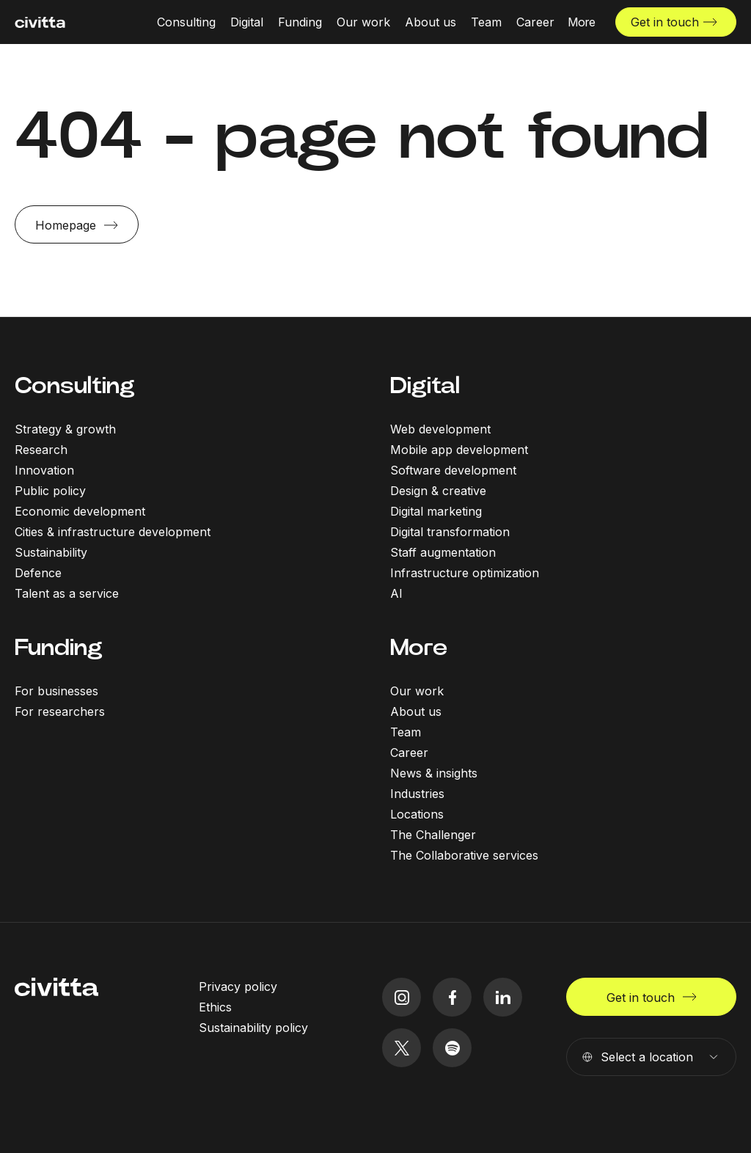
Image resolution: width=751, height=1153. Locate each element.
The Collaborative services (464, 855)
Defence (38, 572)
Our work (417, 691)
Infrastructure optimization (464, 572)
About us (416, 711)
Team (405, 732)
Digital (425, 385)
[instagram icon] (401, 997)
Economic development (80, 511)
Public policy (50, 490)
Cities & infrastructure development (112, 531)
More (418, 647)
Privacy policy (238, 986)
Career (409, 752)
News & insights (433, 773)
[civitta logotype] (40, 22)
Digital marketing (436, 511)
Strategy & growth (65, 429)
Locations (417, 814)
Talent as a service (67, 593)
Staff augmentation (443, 552)
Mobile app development (459, 449)
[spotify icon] (452, 1047)
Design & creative (438, 490)
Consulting (75, 385)
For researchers (60, 711)
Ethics (215, 1007)
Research (41, 449)
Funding (59, 647)
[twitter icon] (401, 1047)
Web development (440, 429)
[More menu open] (581, 22)
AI (396, 593)
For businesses (56, 691)
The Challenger (433, 834)
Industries (417, 793)
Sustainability (51, 552)
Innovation (44, 470)
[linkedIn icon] (502, 997)
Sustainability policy (253, 1027)
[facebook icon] (452, 997)
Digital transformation (450, 531)
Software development (453, 470)
